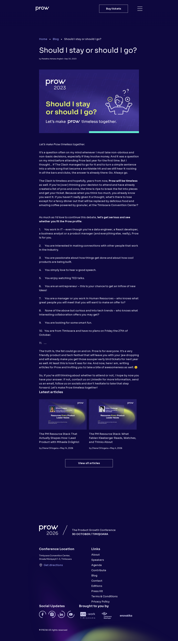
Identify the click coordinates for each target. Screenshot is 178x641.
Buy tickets (113, 8)
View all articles (89, 463)
